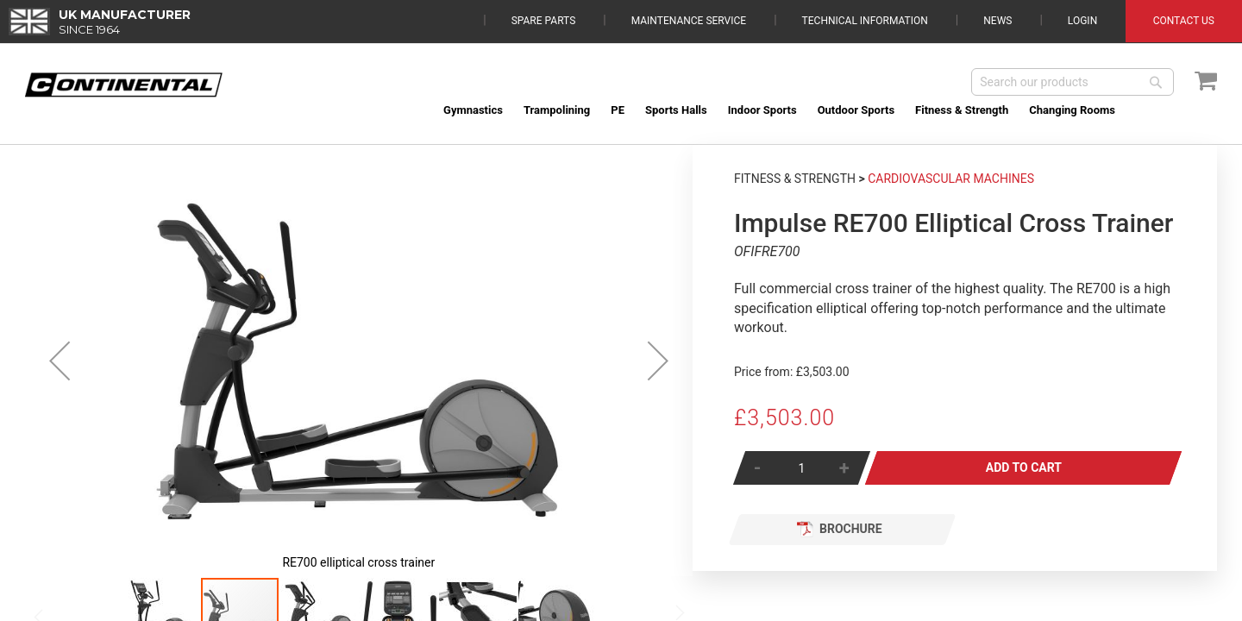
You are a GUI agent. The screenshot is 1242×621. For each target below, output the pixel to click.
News (997, 21)
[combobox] (1072, 82)
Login (1082, 21)
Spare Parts (543, 21)
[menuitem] (473, 110)
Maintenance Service (688, 21)
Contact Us (1183, 21)
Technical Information (865, 21)
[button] (59, 360)
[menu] (825, 110)
